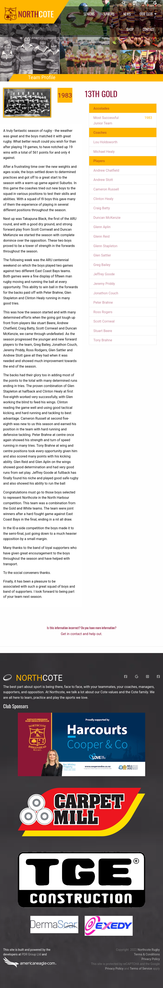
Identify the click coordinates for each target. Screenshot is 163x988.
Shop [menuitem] (130, 29)
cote (33, 678)
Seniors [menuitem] (89, 14)
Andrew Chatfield (106, 170)
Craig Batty (101, 208)
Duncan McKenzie (107, 218)
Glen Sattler (102, 255)
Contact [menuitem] (148, 29)
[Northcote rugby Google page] (155, 3)
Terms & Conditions (147, 954)
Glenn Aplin (102, 227)
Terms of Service (141, 968)
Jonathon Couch (105, 293)
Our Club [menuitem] (146, 14)
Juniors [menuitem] (109, 14)
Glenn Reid (101, 236)
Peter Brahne (103, 302)
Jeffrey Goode (104, 274)
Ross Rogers (102, 312)
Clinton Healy (103, 199)
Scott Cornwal (104, 321)
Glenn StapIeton (105, 246)
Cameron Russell (106, 189)
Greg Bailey (101, 265)
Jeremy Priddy (104, 284)
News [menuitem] (127, 14)
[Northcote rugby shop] (135, 3)
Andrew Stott (103, 180)
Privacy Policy (151, 959)
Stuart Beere (102, 331)
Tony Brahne (102, 340)
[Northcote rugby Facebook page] (145, 3)
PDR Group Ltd (31, 954)
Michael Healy (104, 152)
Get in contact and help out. (81, 634)
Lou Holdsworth (105, 142)
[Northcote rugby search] (123, 3)
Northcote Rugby (149, 949)
